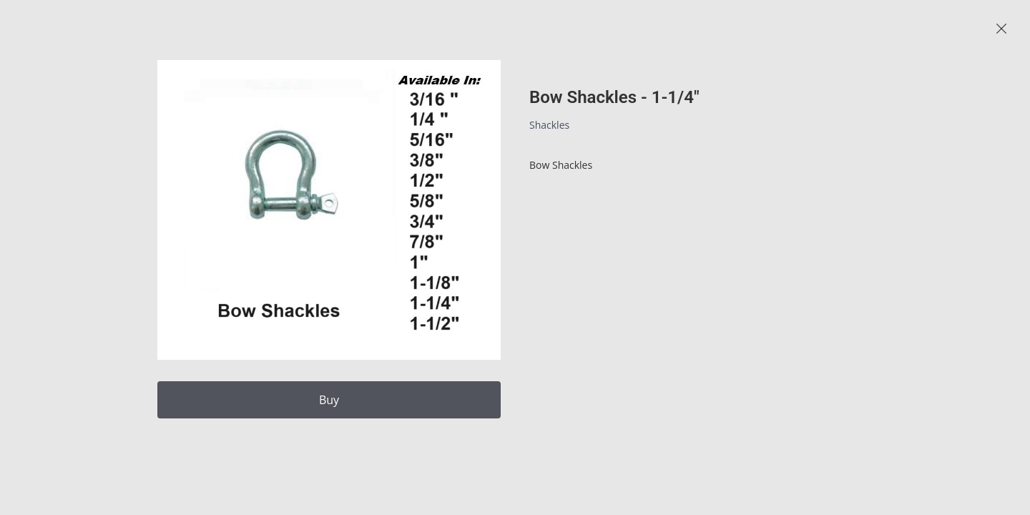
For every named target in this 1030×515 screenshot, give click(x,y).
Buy (329, 400)
